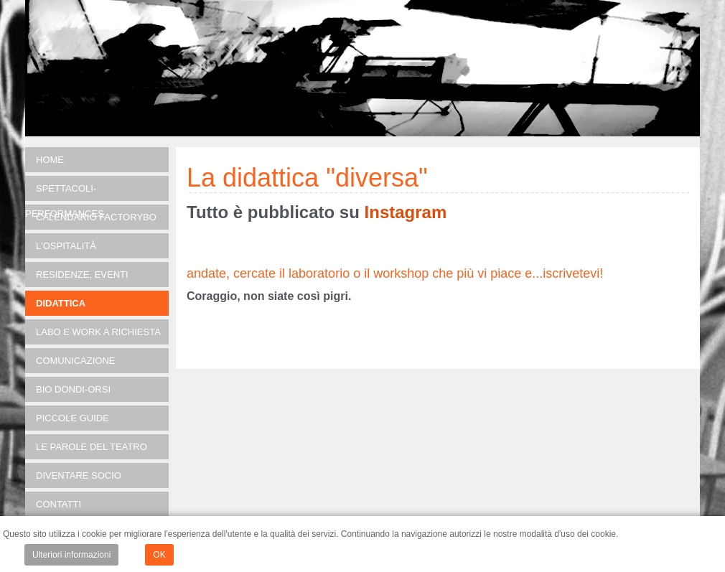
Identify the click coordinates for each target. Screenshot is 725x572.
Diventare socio (78, 475)
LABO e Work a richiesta (98, 332)
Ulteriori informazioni (71, 555)
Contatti (58, 504)
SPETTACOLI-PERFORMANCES (64, 192)
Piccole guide (72, 418)
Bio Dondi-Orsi (73, 389)
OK (159, 555)
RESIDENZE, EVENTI (82, 274)
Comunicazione (76, 360)
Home (50, 159)
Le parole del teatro (91, 446)
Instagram (406, 212)
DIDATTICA (60, 303)
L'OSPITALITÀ (66, 245)
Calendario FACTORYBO (96, 217)
